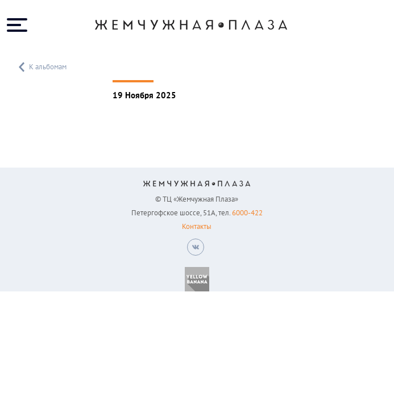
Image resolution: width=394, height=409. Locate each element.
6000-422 (247, 213)
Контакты (196, 226)
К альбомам (41, 67)
